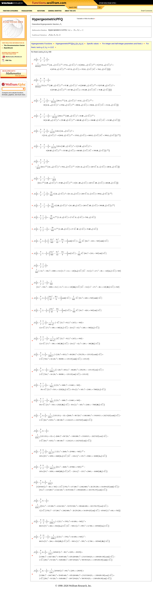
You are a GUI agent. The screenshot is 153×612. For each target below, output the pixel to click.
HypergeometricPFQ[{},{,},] (69, 44)
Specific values (93, 44)
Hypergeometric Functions (41, 44)
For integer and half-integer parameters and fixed (122, 44)
